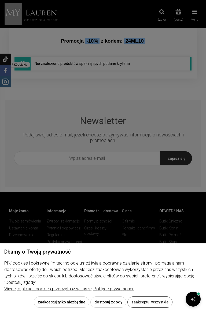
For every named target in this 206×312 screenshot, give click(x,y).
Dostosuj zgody (108, 302)
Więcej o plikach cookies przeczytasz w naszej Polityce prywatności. (69, 288)
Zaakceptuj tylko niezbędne (61, 302)
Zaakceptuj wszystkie (149, 302)
